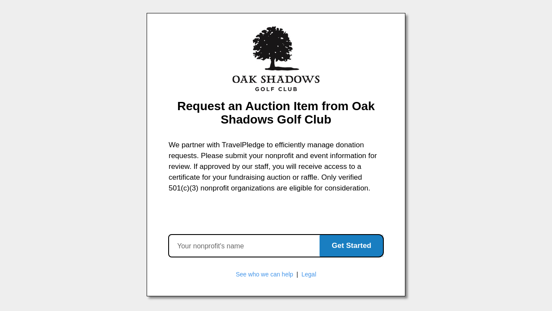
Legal (308, 274)
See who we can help (264, 274)
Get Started (351, 245)
